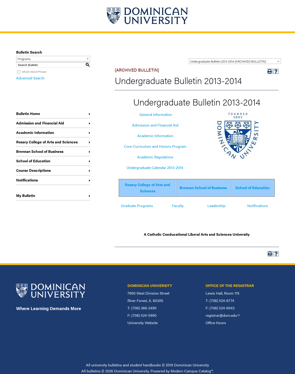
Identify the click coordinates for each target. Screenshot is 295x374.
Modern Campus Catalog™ (192, 371)
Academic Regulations (155, 157)
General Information (155, 114)
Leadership (216, 205)
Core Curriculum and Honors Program (155, 146)
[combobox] (235, 61)
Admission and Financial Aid (40, 123)
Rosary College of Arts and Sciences (47, 142)
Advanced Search (30, 78)
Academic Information (35, 132)
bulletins (93, 371)
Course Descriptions (33, 170)
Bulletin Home (28, 113)
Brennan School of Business (39, 151)
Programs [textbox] (24, 59)
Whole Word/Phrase (34, 71)
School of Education (33, 160)
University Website (142, 322)
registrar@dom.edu (223, 315)
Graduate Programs (137, 205)
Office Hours (216, 322)
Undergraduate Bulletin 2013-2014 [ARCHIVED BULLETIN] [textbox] (228, 61)
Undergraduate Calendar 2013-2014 (155, 167)
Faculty (178, 205)
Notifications (27, 180)
